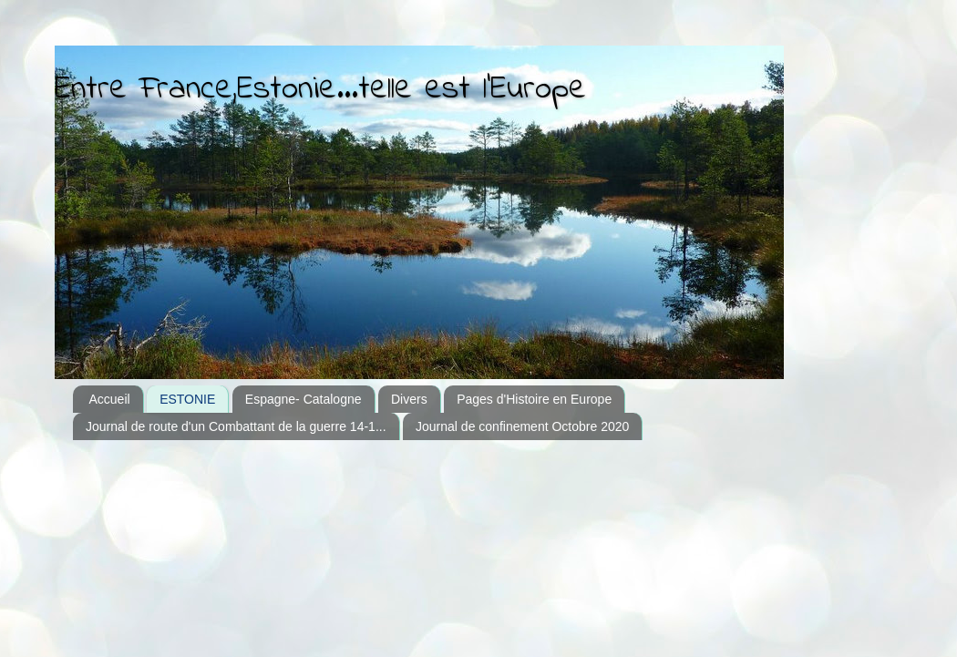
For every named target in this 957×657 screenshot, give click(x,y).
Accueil (109, 399)
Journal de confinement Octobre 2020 (522, 426)
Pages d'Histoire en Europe (534, 399)
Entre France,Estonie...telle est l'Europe (320, 90)
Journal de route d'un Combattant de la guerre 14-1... (236, 426)
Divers (409, 399)
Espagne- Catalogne (303, 399)
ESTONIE (187, 399)
